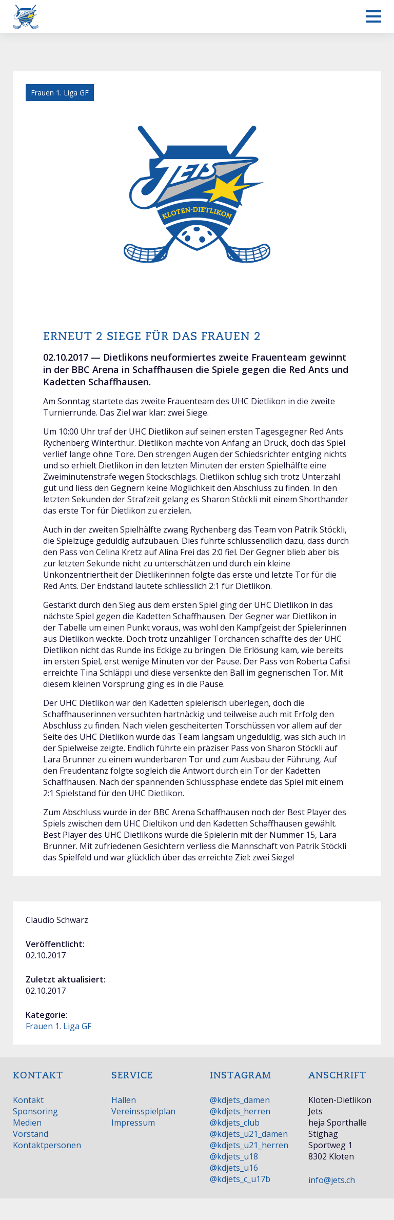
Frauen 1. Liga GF (58, 1026)
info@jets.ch (331, 1180)
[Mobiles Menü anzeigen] (373, 16)
